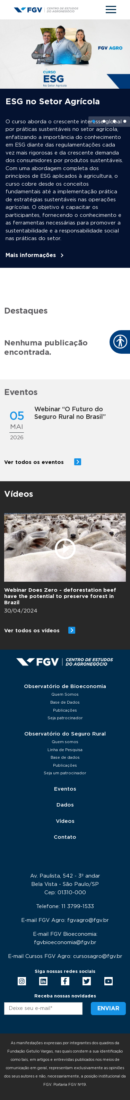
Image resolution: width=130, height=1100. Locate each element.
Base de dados (65, 757)
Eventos (65, 789)
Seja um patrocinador (65, 773)
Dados (65, 805)
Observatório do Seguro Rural (65, 734)
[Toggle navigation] (111, 9)
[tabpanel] (65, 143)
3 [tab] (114, 121)
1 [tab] (93, 121)
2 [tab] (104, 121)
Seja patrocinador (65, 718)
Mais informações (31, 255)
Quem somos (65, 742)
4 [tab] (125, 121)
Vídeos (65, 821)
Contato (65, 837)
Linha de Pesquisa (65, 750)
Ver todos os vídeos (32, 630)
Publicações (65, 710)
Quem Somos (65, 694)
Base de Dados (65, 702)
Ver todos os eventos (35, 462)
